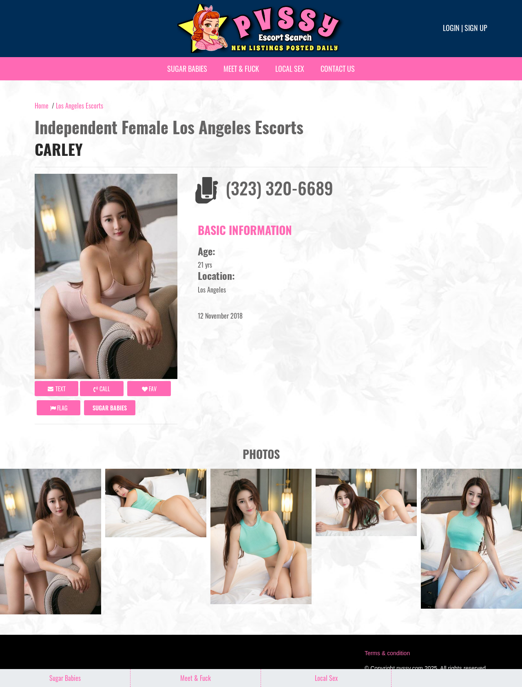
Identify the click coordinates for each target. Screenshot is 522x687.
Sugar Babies (187, 68)
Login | (453, 27)
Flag (58, 407)
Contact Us (338, 68)
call (101, 388)
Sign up (475, 27)
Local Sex (289, 68)
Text (57, 388)
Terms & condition (387, 653)
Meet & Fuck (241, 68)
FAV (149, 388)
